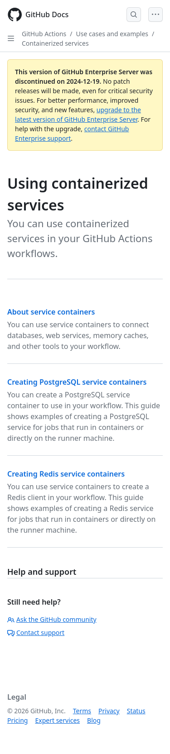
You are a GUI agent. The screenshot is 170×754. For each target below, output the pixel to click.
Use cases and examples (112, 33)
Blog (94, 720)
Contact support (35, 632)
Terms (82, 710)
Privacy (109, 710)
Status (136, 710)
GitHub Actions (44, 33)
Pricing (17, 720)
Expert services (57, 720)
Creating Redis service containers (66, 474)
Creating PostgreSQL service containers (76, 382)
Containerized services (55, 43)
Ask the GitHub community (52, 619)
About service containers (51, 312)
